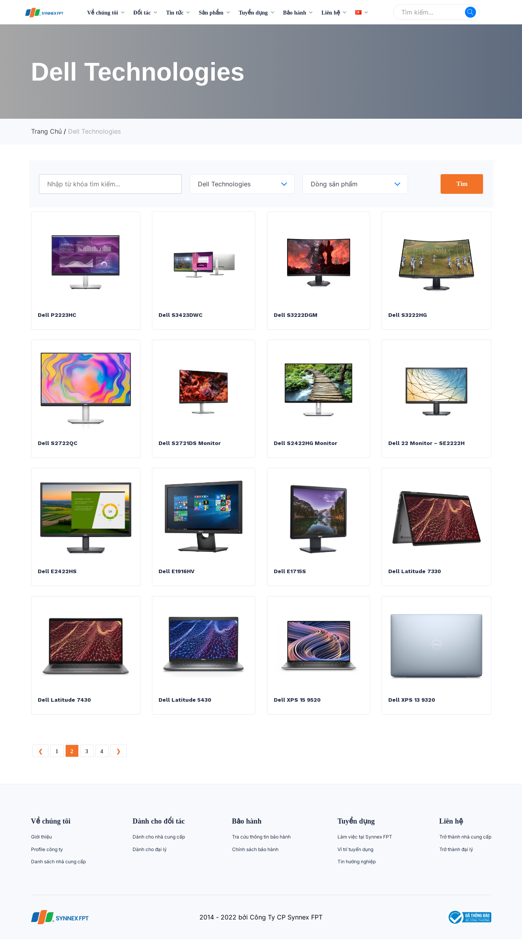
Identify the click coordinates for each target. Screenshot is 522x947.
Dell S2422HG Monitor (305, 447)
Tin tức (174, 12)
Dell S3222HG (407, 317)
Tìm (461, 184)
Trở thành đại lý (456, 857)
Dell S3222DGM (295, 317)
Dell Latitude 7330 (414, 577)
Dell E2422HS (57, 577)
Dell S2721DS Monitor (190, 447)
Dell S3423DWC (181, 317)
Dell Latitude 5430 (185, 707)
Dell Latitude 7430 (64, 707)
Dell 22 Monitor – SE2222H (426, 447)
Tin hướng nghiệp (357, 869)
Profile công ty (47, 857)
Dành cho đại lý (150, 857)
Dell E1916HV (177, 577)
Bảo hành (294, 12)
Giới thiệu (41, 844)
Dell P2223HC (57, 317)
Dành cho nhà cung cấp (159, 844)
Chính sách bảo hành (255, 857)
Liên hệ (330, 12)
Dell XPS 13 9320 (411, 707)
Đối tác (142, 12)
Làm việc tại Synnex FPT (365, 844)
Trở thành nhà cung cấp (465, 844)
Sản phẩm (211, 12)
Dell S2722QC (57, 447)
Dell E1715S (290, 577)
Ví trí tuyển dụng (355, 857)
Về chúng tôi (102, 12)
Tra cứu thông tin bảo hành (261, 844)
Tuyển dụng (253, 12)
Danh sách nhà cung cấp (58, 869)
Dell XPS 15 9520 (297, 707)
